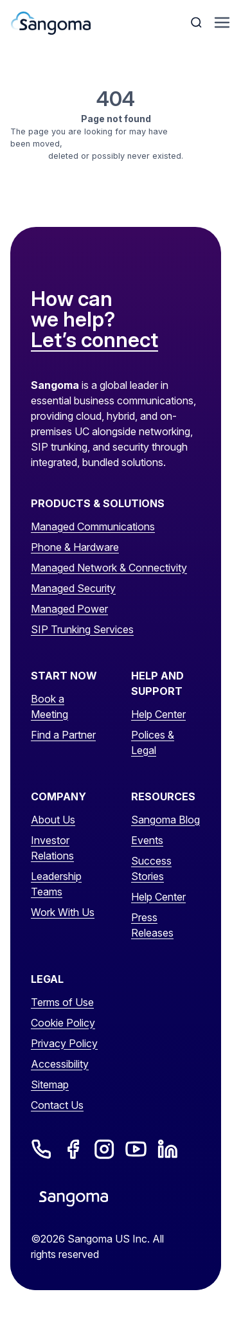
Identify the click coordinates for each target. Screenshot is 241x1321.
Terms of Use (62, 1002)
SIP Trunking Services (82, 629)
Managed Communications (93, 526)
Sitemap (50, 1084)
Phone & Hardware (75, 547)
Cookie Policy (63, 1022)
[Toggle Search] (197, 22)
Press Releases (152, 925)
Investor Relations (52, 848)
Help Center (158, 714)
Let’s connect (94, 341)
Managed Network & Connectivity (109, 567)
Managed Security (73, 588)
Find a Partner (63, 734)
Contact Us (57, 1105)
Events (147, 840)
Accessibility (60, 1063)
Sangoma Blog (165, 819)
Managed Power (69, 608)
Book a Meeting (49, 706)
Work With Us (62, 912)
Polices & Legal (152, 742)
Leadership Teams (56, 884)
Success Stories (151, 868)
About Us (53, 819)
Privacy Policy (64, 1043)
